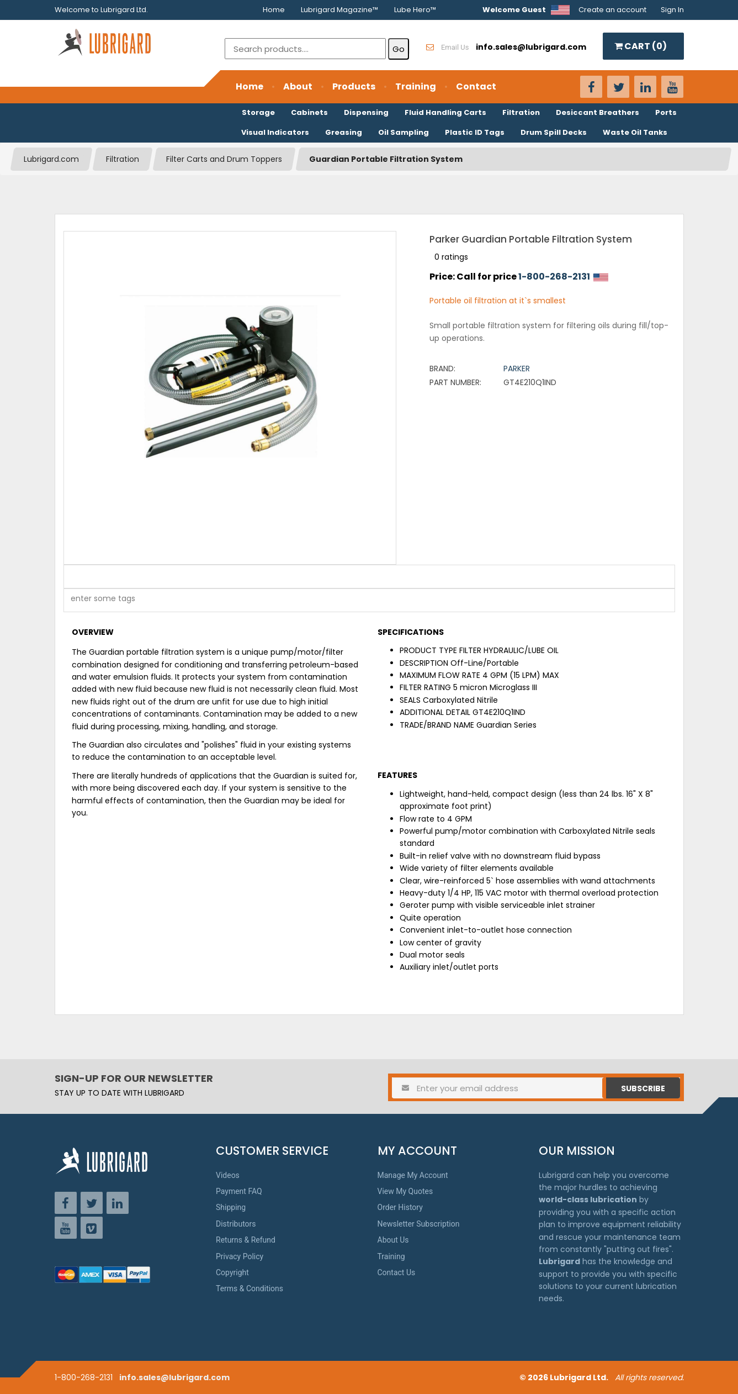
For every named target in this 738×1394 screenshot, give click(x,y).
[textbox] (97, 600)
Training (415, 86)
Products (353, 86)
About (297, 86)
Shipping (231, 1207)
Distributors (236, 1223)
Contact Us (397, 1272)
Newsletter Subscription (419, 1223)
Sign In (672, 9)
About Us (393, 1239)
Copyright (232, 1272)
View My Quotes (405, 1191)
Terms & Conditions (249, 1288)
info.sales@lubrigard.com (174, 1377)
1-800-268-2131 (554, 276)
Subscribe (643, 1088)
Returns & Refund (245, 1239)
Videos (228, 1175)
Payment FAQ (239, 1191)
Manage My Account (413, 1175)
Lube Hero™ (415, 9)
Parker (516, 368)
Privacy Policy (239, 1256)
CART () (640, 46)
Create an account (612, 9)
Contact (476, 86)
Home (274, 9)
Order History (400, 1207)
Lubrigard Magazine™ (339, 9)
